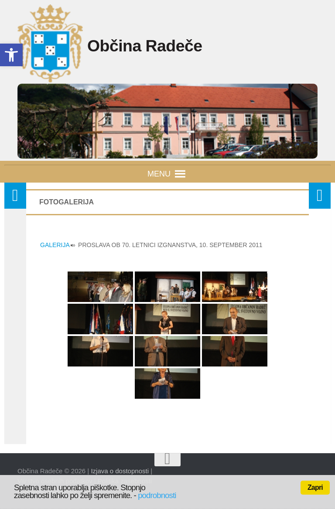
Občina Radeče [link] (156, 47)
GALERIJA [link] (54, 244)
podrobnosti (157, 495)
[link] (11, 55)
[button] (159, 174)
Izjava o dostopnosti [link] (120, 471)
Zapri (315, 487)
